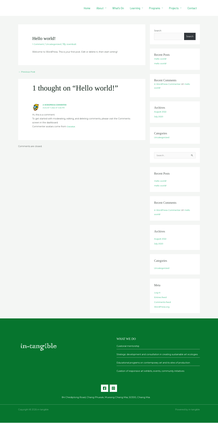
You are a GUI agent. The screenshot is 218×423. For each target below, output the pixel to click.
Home (87, 8)
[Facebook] (104, 388)
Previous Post (27, 71)
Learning (135, 8)
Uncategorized (55, 44)
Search (157, 30)
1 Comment (38, 44)
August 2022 (161, 111)
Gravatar (71, 126)
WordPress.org (162, 307)
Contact (192, 8)
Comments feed (163, 302)
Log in (157, 293)
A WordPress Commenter (55, 105)
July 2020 (159, 116)
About (100, 8)
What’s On (118, 8)
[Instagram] (113, 388)
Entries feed (160, 297)
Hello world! (160, 58)
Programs (154, 8)
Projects (174, 8)
